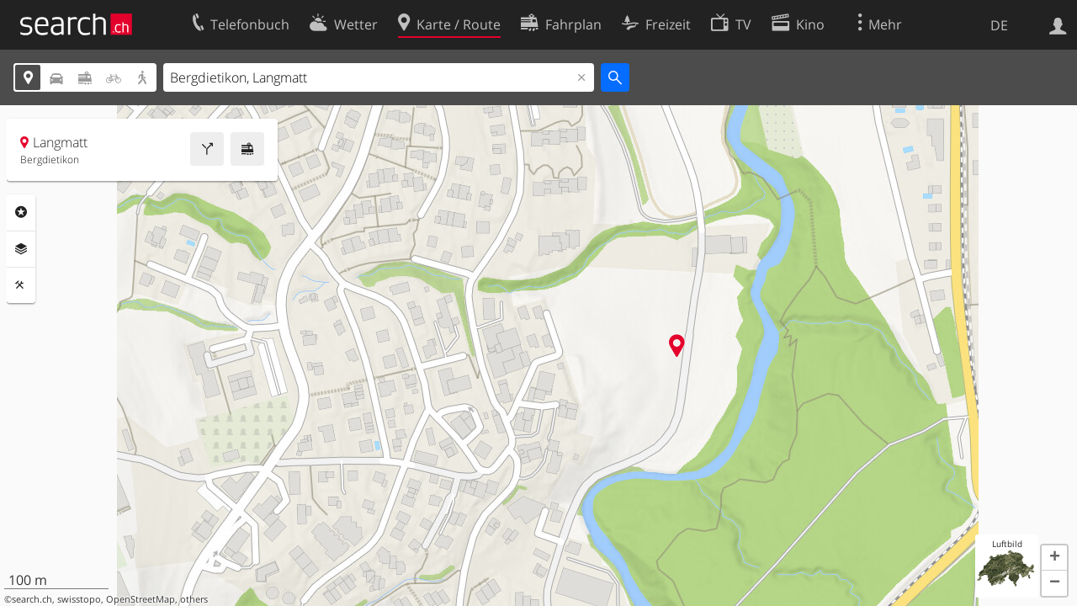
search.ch (32, 599)
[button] (1054, 558)
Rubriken (21, 212)
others (194, 599)
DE (999, 25)
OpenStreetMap (140, 599)
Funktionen (21, 285)
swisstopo (79, 599)
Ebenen (21, 249)
